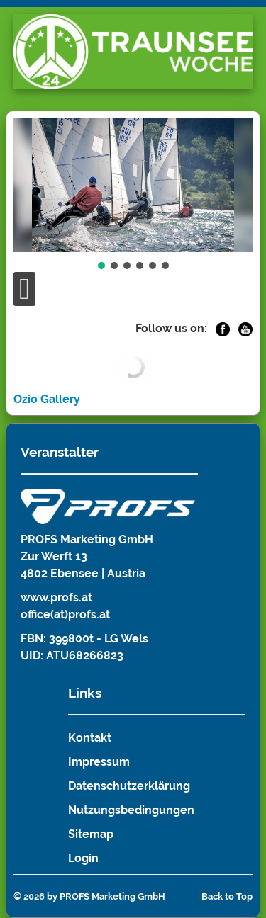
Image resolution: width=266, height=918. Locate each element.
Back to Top (227, 896)
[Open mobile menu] (24, 289)
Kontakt (89, 737)
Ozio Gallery (46, 399)
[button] (101, 265)
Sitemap (90, 834)
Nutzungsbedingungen (131, 810)
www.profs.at (56, 597)
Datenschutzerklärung (129, 786)
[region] (133, 195)
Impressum (99, 762)
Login (83, 858)
